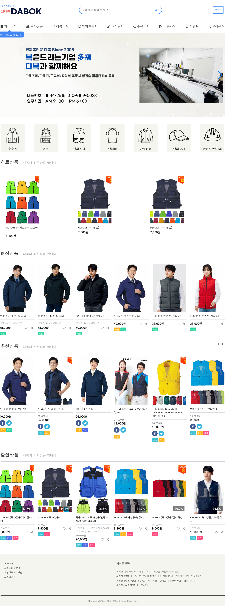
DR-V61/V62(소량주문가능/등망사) (131, 410)
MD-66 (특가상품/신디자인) (168, 517)
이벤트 (192, 26)
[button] (220, 75)
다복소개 (61, 26)
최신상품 (9, 253)
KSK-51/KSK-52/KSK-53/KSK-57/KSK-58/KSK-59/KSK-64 (167, 412)
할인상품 (9, 455)
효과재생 (219, 344)
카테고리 (9, 26)
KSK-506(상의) (84, 409)
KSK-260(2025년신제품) (90, 316)
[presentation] (4, 208)
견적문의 (115, 26)
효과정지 (223, 344)
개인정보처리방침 (13, 572)
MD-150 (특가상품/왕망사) (205, 409)
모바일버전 (9, 576)
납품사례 (167, 26)
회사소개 (8, 563)
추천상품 (9, 346)
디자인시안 (88, 26)
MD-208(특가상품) (88, 227)
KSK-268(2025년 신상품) (166, 316)
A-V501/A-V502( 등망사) (52, 409)
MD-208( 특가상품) (161, 227)
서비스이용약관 (12, 567)
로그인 (218, 10)
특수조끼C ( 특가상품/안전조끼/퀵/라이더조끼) (92, 519)
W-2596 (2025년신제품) (51, 316)
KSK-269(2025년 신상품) (204, 316)
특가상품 (34, 26)
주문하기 (141, 26)
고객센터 (217, 26)
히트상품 (9, 162)
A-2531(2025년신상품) (127, 316)
